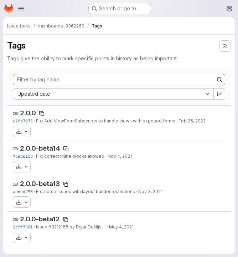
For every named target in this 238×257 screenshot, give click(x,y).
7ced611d (23, 156)
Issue (42, 227)
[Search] (219, 79)
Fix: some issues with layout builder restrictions (85, 191)
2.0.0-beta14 (40, 148)
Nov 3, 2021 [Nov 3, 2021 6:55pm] (150, 191)
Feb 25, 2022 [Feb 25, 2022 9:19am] (192, 121)
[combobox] (113, 94)
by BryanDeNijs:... (87, 227)
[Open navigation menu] (21, 8)
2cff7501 (23, 227)
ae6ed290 (23, 191)
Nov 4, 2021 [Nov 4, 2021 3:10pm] (120, 156)
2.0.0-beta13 (40, 184)
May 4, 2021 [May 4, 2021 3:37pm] (121, 227)
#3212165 (58, 227)
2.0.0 (28, 113)
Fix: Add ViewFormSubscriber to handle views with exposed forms (105, 121)
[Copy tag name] (41, 113)
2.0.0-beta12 (40, 219)
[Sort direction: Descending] (219, 94)
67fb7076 (23, 121)
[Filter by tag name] (113, 79)
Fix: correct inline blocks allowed (70, 156)
